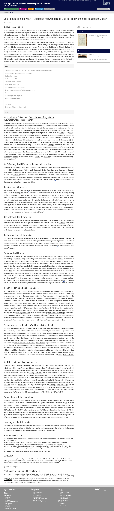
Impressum (62, 503)
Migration (91, 54)
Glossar (7, 506)
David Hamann (7, 22)
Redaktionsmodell (37, 497)
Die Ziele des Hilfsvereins (11, 76)
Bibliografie (8, 503)
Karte (29, 9)
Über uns (70, 0)
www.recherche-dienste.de (47, 462)
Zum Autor (8, 104)
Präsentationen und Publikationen (40, 502)
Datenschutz (63, 505)
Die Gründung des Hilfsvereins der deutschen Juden (18, 73)
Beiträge (7, 505)
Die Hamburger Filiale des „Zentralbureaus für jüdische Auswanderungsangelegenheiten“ (28, 70)
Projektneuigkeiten (64, 498)
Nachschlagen (48, 9)
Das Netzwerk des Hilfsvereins (13, 79)
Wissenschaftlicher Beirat (66, 495)
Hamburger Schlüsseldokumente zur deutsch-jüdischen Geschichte (27, 4)
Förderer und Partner (65, 497)
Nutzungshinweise (37, 495)
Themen (22, 9)
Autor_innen (63, 494)
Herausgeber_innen (64, 492)
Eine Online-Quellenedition (10, 5)
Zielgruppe (35, 494)
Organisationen (9, 500)
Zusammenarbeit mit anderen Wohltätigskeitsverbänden (20, 90)
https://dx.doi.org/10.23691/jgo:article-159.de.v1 (53, 476)
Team (61, 490)
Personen (7, 497)
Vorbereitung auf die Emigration (13, 95)
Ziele (34, 490)
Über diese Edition (62, 0)
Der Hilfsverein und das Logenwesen (14, 93)
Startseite (6, 12)
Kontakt (86, 0)
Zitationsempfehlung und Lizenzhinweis (15, 107)
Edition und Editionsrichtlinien (40, 498)
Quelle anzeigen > (12, 466)
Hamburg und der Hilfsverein (12, 98)
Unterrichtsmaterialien (10, 508)
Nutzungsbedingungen (78, 0)
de (92, 0)
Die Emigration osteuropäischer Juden (15, 87)
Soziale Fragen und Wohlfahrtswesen (98, 59)
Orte (6, 498)
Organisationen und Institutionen (97, 57)
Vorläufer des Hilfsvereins (12, 84)
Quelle (6, 112)
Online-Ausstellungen (9, 9)
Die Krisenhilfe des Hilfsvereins (13, 81)
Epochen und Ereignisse (11, 502)
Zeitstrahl (37, 9)
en (95, 0)
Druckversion (85, 27)
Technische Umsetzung (38, 500)
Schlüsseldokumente (37, 492)
